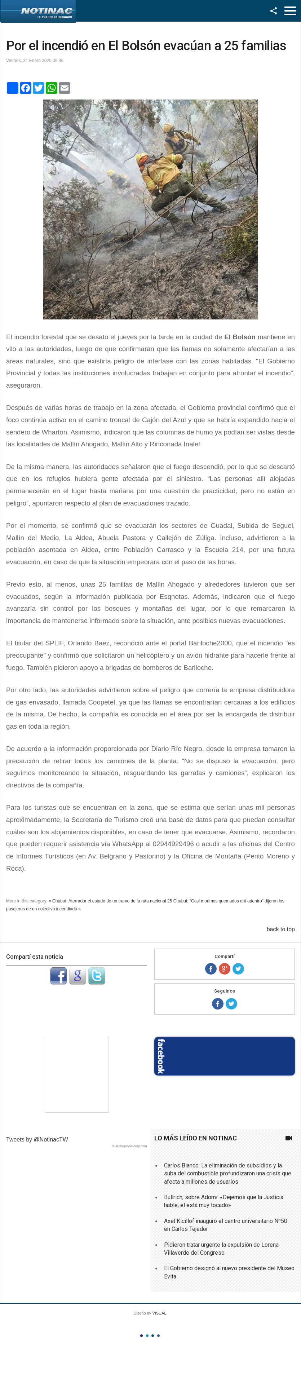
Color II (147, 1335)
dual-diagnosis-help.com (129, 1146)
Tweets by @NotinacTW (37, 1139)
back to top (281, 929)
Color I (141, 1335)
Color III (152, 1335)
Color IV (158, 1335)
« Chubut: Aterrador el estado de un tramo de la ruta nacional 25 (110, 901)
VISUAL (159, 1313)
